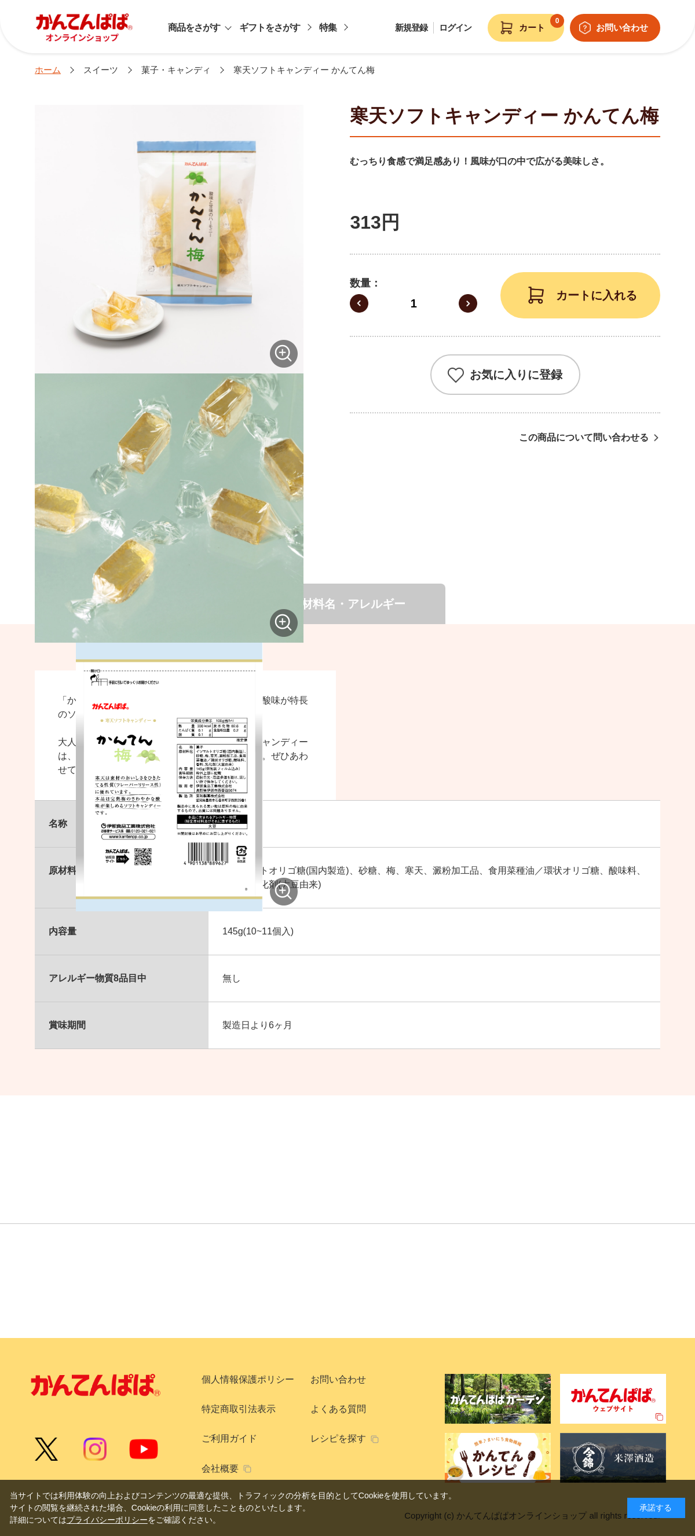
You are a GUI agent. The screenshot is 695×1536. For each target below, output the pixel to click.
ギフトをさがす (269, 27)
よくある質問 (338, 1409)
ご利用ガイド (229, 1438)
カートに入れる (596, 295)
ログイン (455, 27)
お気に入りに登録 (516, 374)
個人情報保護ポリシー (248, 1379)
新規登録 (411, 27)
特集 (327, 27)
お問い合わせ (338, 1379)
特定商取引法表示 (239, 1409)
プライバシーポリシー (107, 1519)
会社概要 (220, 1468)
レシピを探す (338, 1438)
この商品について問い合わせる (584, 437)
